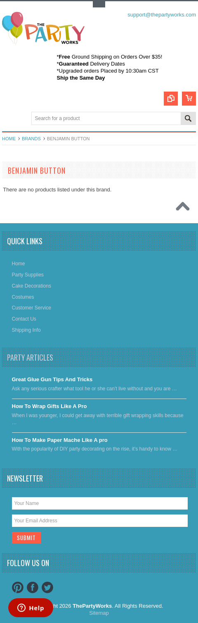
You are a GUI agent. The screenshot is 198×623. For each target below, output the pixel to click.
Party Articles (30, 357)
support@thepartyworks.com (161, 15)
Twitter (47, 587)
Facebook (32, 587)
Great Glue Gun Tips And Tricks (52, 379)
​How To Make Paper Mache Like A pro (60, 440)
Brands (31, 138)
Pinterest (18, 587)
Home (9, 138)
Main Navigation (9, 119)
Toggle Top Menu (99, 4)
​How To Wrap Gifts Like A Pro (49, 406)
